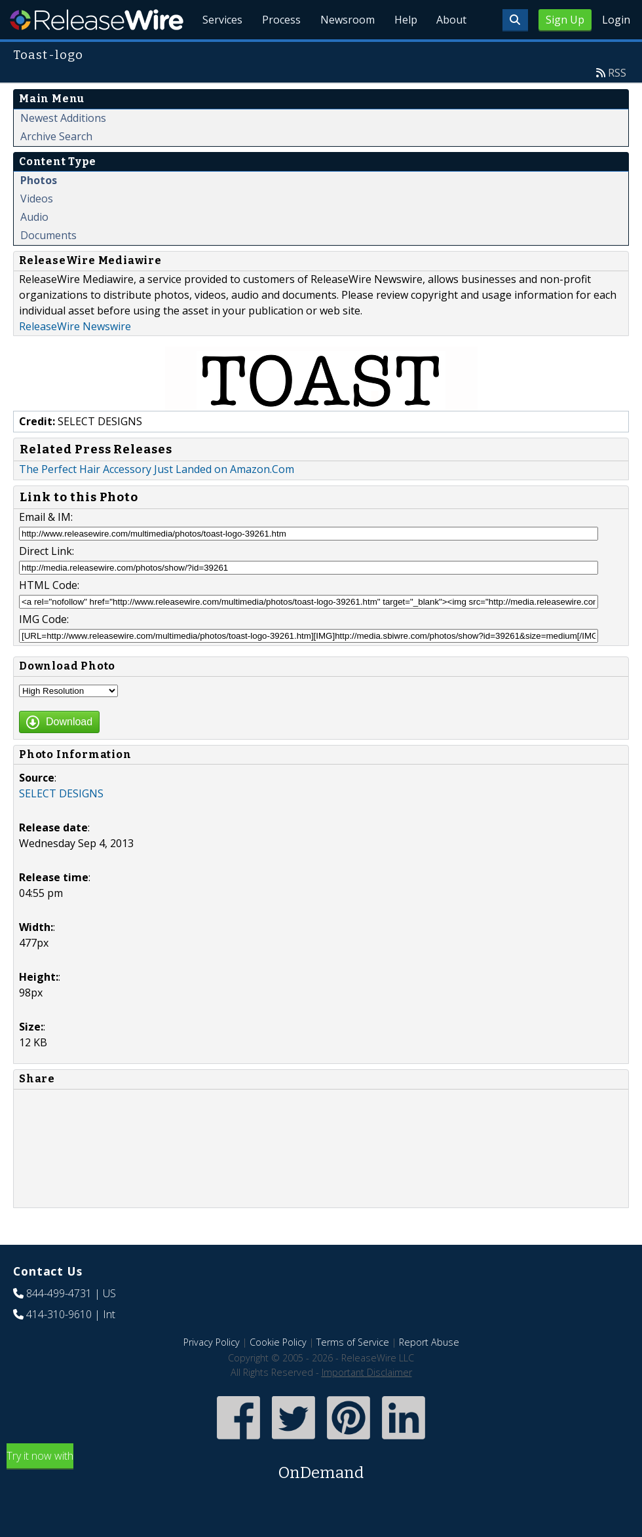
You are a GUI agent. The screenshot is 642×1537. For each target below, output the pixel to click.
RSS (617, 103)
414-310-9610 (59, 1344)
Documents (48, 265)
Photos (38, 210)
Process (276, 52)
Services (216, 52)
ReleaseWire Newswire (75, 356)
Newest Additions (63, 148)
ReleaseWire (97, 20)
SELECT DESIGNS (61, 823)
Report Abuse (429, 1372)
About (451, 52)
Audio (34, 247)
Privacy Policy (211, 1372)
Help (403, 52)
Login (616, 19)
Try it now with (321, 1497)
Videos (36, 228)
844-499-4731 (59, 1323)
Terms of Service (352, 1372)
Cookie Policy (278, 1372)
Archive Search (56, 166)
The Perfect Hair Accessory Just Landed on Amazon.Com (156, 499)
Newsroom (343, 52)
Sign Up (565, 19)
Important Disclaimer (367, 1402)
